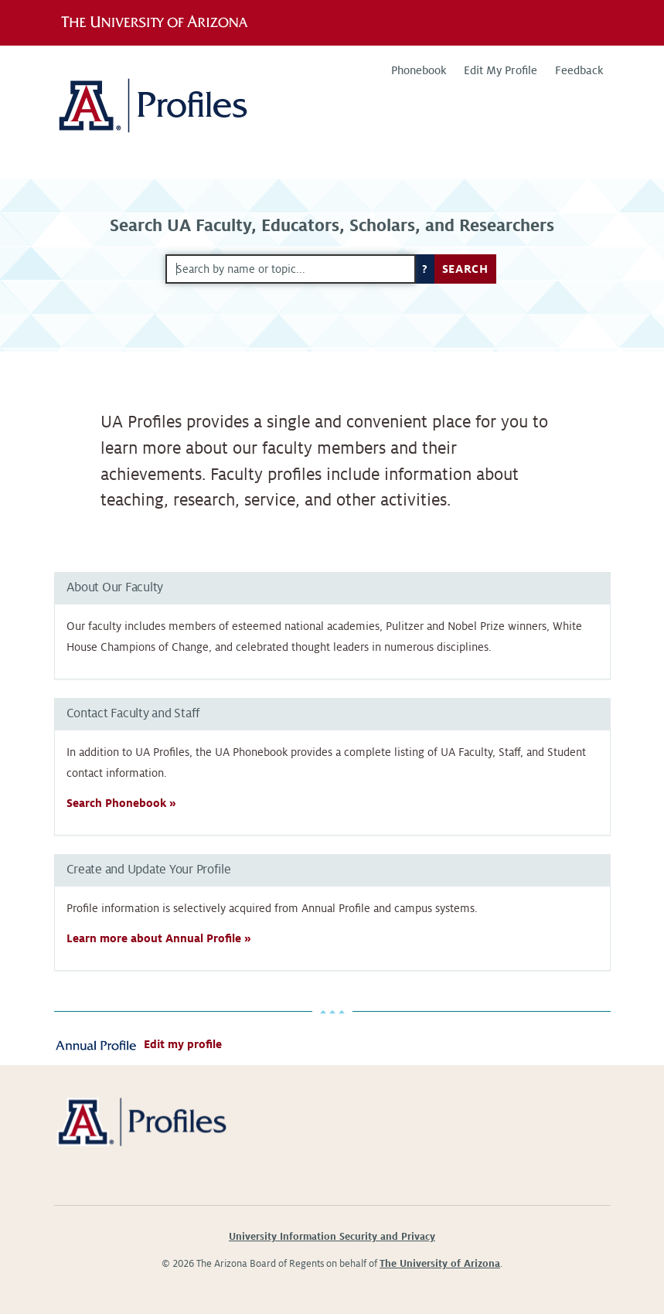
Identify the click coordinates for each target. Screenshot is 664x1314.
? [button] (425, 269)
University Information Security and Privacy (332, 1236)
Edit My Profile (500, 70)
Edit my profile (183, 1044)
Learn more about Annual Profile (153, 938)
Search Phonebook (116, 803)
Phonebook (418, 70)
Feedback (579, 70)
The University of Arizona (440, 1263)
